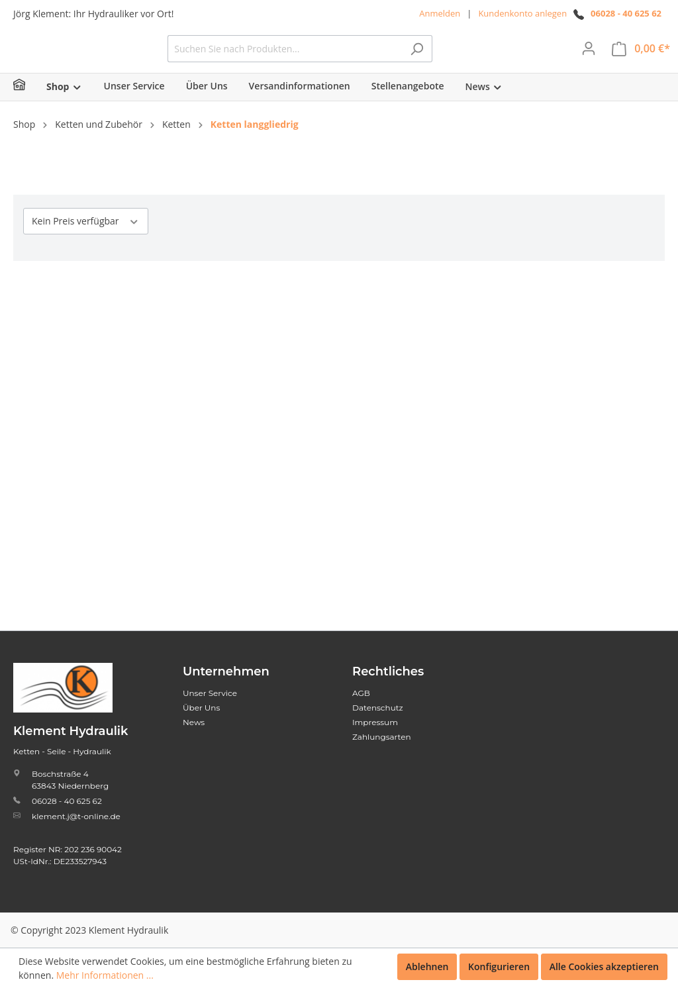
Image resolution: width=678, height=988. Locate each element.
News (194, 722)
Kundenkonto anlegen (522, 13)
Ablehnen (427, 966)
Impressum (375, 722)
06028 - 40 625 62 (626, 13)
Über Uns (201, 708)
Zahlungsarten (381, 737)
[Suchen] (516, 58)
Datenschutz (377, 708)
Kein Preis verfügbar (86, 241)
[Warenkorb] (641, 59)
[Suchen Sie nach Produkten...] (384, 58)
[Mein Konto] (588, 58)
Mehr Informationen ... (105, 975)
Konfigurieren (499, 966)
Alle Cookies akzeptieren (604, 966)
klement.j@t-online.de (76, 816)
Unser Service (210, 693)
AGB (361, 693)
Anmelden (439, 13)
